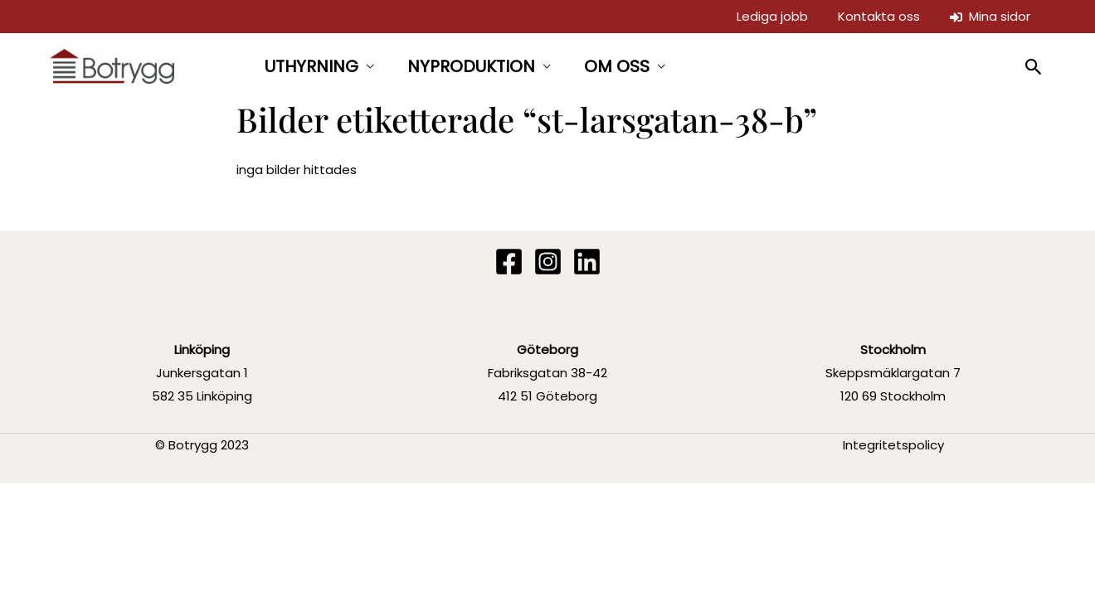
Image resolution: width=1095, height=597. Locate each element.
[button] (1034, 67)
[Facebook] (508, 261)
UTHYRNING (311, 66)
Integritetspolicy (893, 445)
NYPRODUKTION (471, 66)
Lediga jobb (772, 16)
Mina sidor (990, 16)
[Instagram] (547, 261)
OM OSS (617, 66)
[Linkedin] (586, 261)
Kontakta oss (879, 16)
